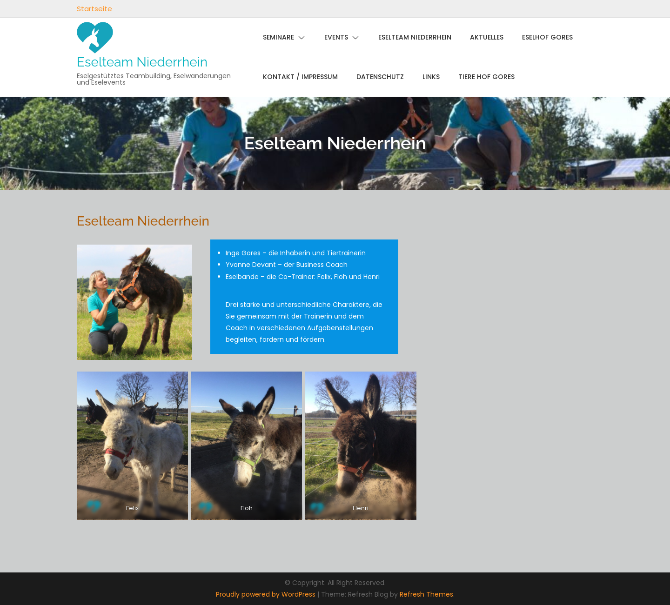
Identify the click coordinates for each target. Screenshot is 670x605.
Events (336, 37)
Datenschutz (380, 76)
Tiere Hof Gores (486, 76)
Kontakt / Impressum (300, 76)
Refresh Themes (426, 594)
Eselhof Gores (547, 37)
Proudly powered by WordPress (266, 594)
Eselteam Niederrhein (142, 62)
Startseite (94, 8)
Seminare (278, 37)
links (431, 76)
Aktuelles (486, 37)
